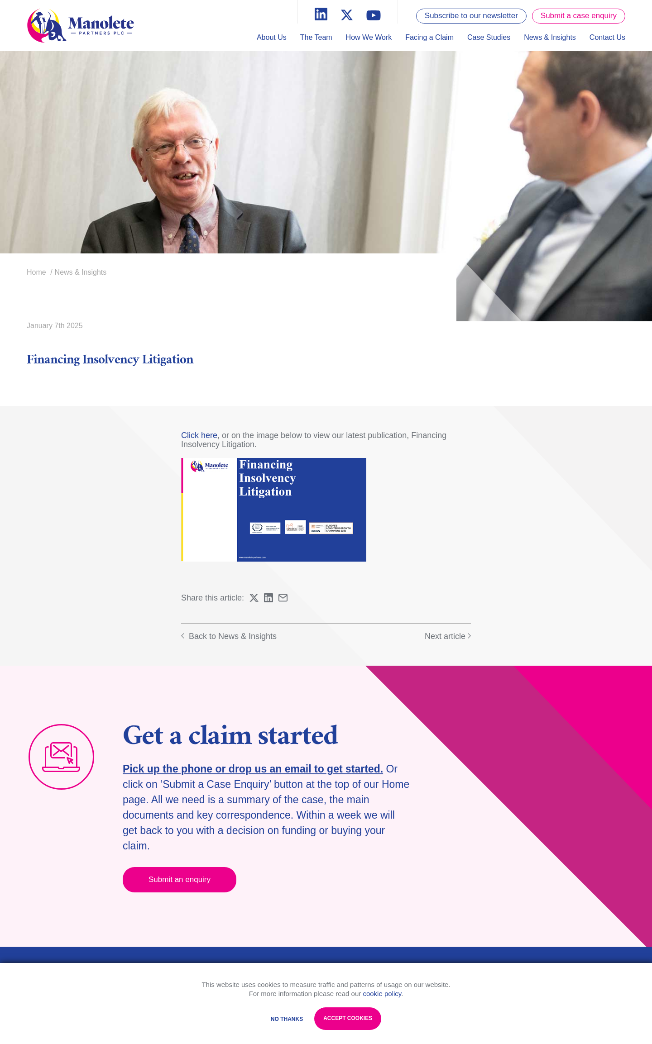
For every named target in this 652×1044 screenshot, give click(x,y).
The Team (316, 37)
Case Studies (488, 37)
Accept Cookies (347, 1018)
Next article (448, 636)
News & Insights (550, 37)
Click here (199, 435)
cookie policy (382, 993)
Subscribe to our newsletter (471, 15)
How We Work (369, 37)
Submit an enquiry (180, 879)
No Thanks (287, 1019)
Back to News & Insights (229, 636)
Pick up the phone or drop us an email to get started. (253, 769)
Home (36, 272)
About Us (272, 37)
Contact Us (607, 37)
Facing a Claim (429, 37)
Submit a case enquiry (579, 15)
